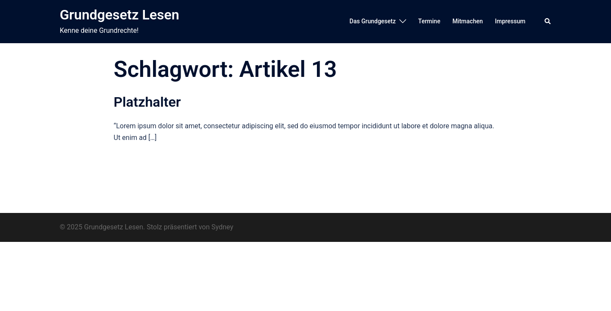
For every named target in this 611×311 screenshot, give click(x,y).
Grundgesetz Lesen (119, 14)
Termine (429, 21)
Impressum (510, 21)
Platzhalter (147, 102)
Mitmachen (467, 21)
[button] (548, 21)
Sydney (222, 227)
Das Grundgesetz (373, 21)
